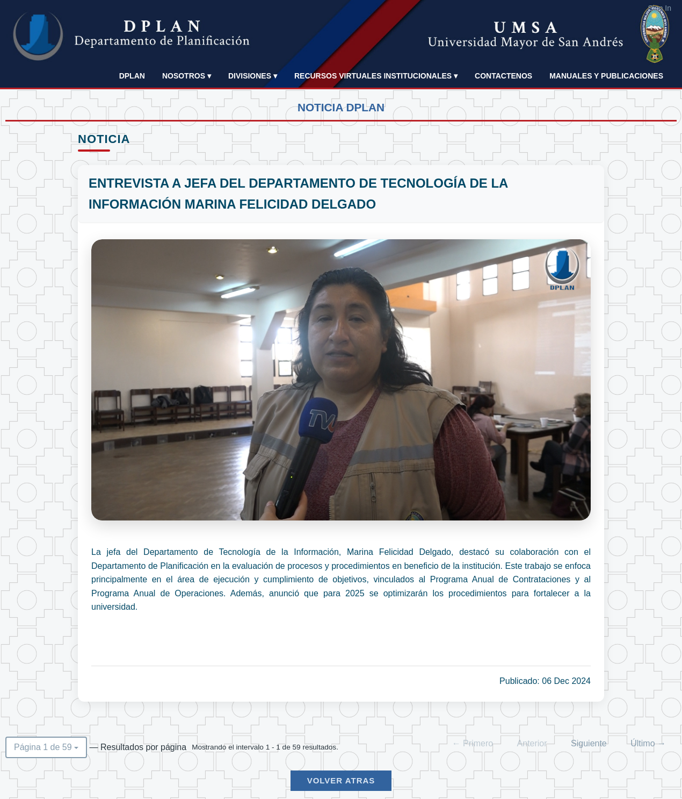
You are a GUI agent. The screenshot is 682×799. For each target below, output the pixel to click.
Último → (648, 743)
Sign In (659, 8)
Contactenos (503, 76)
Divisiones (252, 76)
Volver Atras (341, 780)
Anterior (532, 743)
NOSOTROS (186, 76)
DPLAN (132, 76)
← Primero (472, 743)
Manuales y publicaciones (606, 76)
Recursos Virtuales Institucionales (376, 76)
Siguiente (589, 743)
